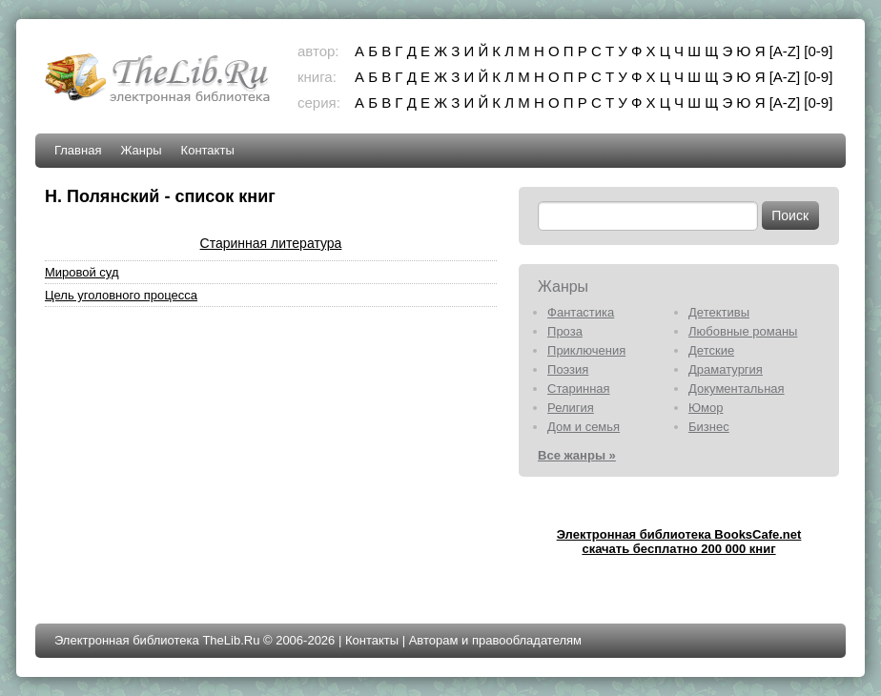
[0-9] (818, 51)
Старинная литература (271, 243)
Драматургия (725, 369)
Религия (570, 407)
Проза (565, 331)
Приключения (586, 350)
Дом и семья (583, 427)
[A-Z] (785, 51)
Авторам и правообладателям (495, 640)
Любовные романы (742, 331)
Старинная (578, 388)
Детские (711, 350)
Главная (77, 150)
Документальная (736, 388)
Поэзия (567, 369)
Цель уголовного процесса (121, 295)
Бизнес (708, 427)
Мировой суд (82, 272)
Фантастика (580, 312)
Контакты (208, 150)
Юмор (705, 407)
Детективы (718, 312)
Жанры (140, 150)
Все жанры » (577, 455)
